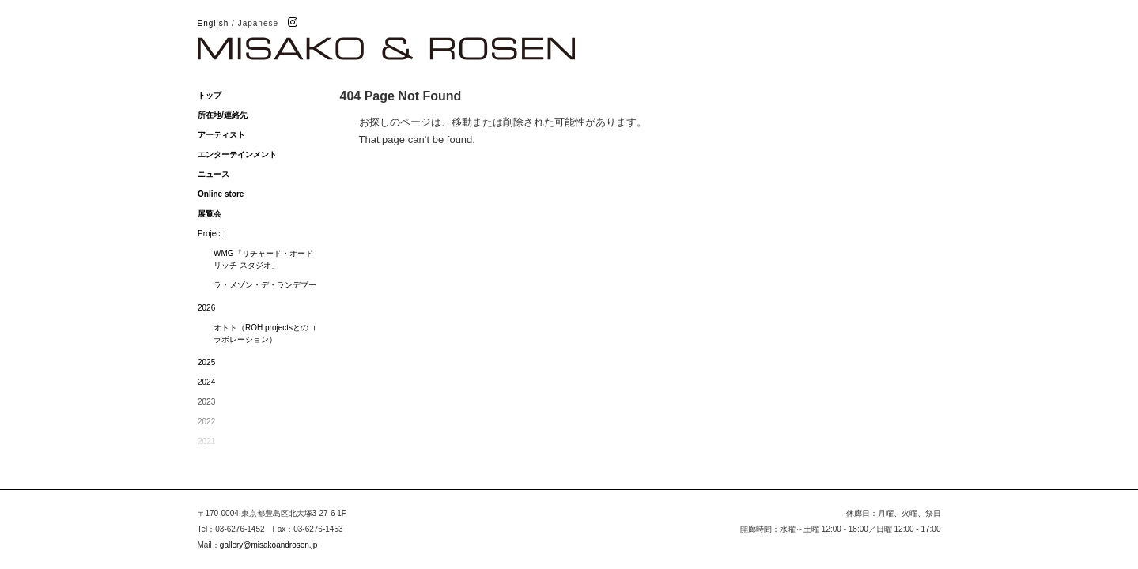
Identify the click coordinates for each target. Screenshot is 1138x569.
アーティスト (221, 134)
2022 (206, 421)
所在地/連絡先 (223, 115)
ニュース (213, 174)
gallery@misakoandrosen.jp (269, 545)
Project (210, 233)
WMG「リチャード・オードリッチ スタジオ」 (263, 259)
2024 (206, 382)
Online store (221, 194)
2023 (206, 402)
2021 (206, 441)
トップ (209, 95)
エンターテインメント (237, 154)
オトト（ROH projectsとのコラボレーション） (265, 333)
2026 (206, 307)
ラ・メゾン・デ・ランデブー (265, 285)
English (213, 23)
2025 (206, 362)
